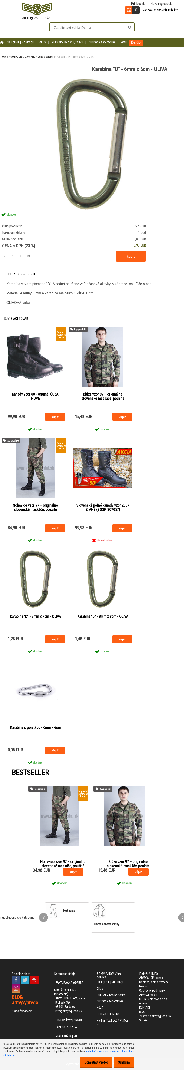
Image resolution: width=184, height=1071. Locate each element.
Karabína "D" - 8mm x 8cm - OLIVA (102, 617)
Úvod (5, 56)
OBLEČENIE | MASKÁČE (20, 42)
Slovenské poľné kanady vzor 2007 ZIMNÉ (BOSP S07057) (102, 507)
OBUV (42, 42)
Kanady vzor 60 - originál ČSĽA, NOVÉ (35, 396)
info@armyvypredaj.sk (68, 1012)
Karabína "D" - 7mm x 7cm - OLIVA (35, 617)
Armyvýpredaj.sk (21, 1011)
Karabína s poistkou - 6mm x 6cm (35, 728)
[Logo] (37, 10)
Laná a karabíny (46, 56)
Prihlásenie (138, 4)
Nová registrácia (161, 4)
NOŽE (124, 42)
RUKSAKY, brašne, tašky (67, 42)
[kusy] (13, 256)
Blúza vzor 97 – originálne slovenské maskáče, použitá (102, 396)
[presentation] (43, 918)
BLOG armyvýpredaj (25, 1000)
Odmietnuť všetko (92, 1062)
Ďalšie (136, 42)
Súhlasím (122, 1062)
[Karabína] (92, 78)
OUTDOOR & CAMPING (102, 42)
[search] (130, 27)
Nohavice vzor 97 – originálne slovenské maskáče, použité (35, 507)
